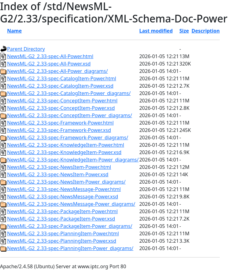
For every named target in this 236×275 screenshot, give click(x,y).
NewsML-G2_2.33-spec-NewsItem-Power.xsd (57, 174)
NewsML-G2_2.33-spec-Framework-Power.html (60, 122)
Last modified (156, 30)
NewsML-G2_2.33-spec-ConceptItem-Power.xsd (61, 108)
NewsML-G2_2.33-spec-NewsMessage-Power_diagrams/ (71, 204)
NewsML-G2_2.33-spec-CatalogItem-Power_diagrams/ (69, 93)
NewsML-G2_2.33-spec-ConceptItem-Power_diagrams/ (69, 115)
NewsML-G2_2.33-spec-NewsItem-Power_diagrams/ (66, 181)
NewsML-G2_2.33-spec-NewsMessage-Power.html (64, 189)
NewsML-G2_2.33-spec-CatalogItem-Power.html (61, 78)
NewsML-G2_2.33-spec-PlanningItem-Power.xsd (61, 240)
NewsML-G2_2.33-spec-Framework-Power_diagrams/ (67, 137)
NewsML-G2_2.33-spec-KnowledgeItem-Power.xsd (64, 152)
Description (205, 30)
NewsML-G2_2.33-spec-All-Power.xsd (49, 63)
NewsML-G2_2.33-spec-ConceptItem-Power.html (62, 100)
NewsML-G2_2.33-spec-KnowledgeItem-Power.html (65, 144)
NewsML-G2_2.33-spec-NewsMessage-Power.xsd (62, 196)
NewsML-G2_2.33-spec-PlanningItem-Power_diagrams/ (70, 248)
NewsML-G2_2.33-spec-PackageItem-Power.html (62, 211)
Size (184, 30)
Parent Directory (26, 49)
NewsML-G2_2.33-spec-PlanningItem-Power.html (63, 233)
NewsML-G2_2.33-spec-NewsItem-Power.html (59, 167)
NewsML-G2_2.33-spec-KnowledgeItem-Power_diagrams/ (73, 159)
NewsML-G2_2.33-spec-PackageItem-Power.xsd (61, 218)
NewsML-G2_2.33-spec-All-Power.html (50, 56)
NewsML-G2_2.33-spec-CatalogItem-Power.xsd (60, 85)
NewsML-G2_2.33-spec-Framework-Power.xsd (59, 130)
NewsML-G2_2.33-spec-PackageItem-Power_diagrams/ (69, 226)
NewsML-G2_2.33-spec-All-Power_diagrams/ (57, 71)
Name (14, 30)
